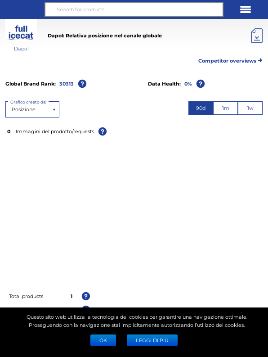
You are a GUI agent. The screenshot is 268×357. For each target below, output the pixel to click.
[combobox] (12, 109)
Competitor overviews (230, 59)
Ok (103, 340)
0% (188, 83)
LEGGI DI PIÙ (152, 340)
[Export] (257, 35)
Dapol (21, 48)
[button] (22, 9)
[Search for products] (134, 9)
